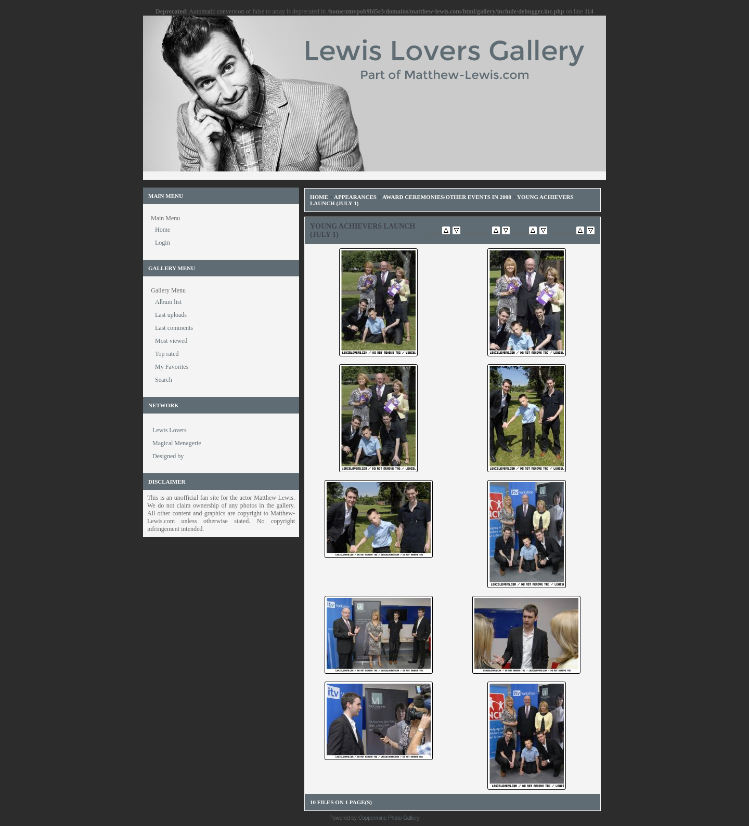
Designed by (168, 456)
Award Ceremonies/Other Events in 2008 (446, 197)
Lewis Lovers (169, 430)
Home (319, 197)
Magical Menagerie (176, 443)
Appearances (355, 197)
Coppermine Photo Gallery (389, 818)
